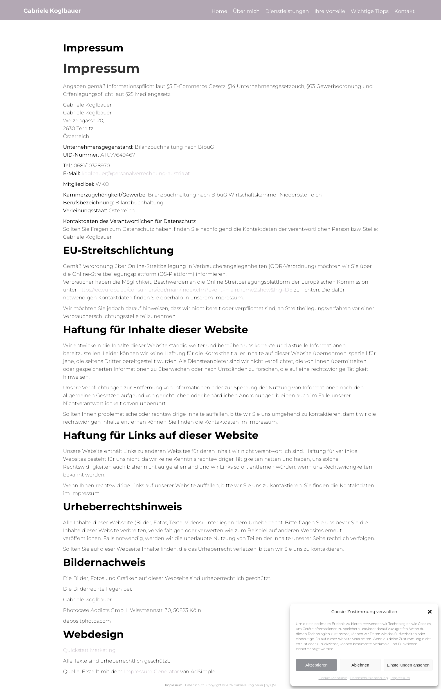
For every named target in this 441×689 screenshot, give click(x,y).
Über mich (246, 11)
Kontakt (404, 11)
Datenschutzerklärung (369, 678)
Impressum (400, 678)
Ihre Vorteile (329, 11)
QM (273, 685)
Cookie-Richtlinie (333, 678)
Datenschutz (194, 685)
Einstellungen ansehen (408, 665)
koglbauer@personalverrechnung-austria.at (136, 173)
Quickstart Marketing (89, 650)
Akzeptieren (316, 665)
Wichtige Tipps (370, 11)
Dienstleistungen (287, 11)
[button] (430, 612)
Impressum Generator (151, 671)
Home (219, 11)
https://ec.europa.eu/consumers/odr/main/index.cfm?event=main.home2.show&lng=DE (185, 290)
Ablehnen (360, 665)
